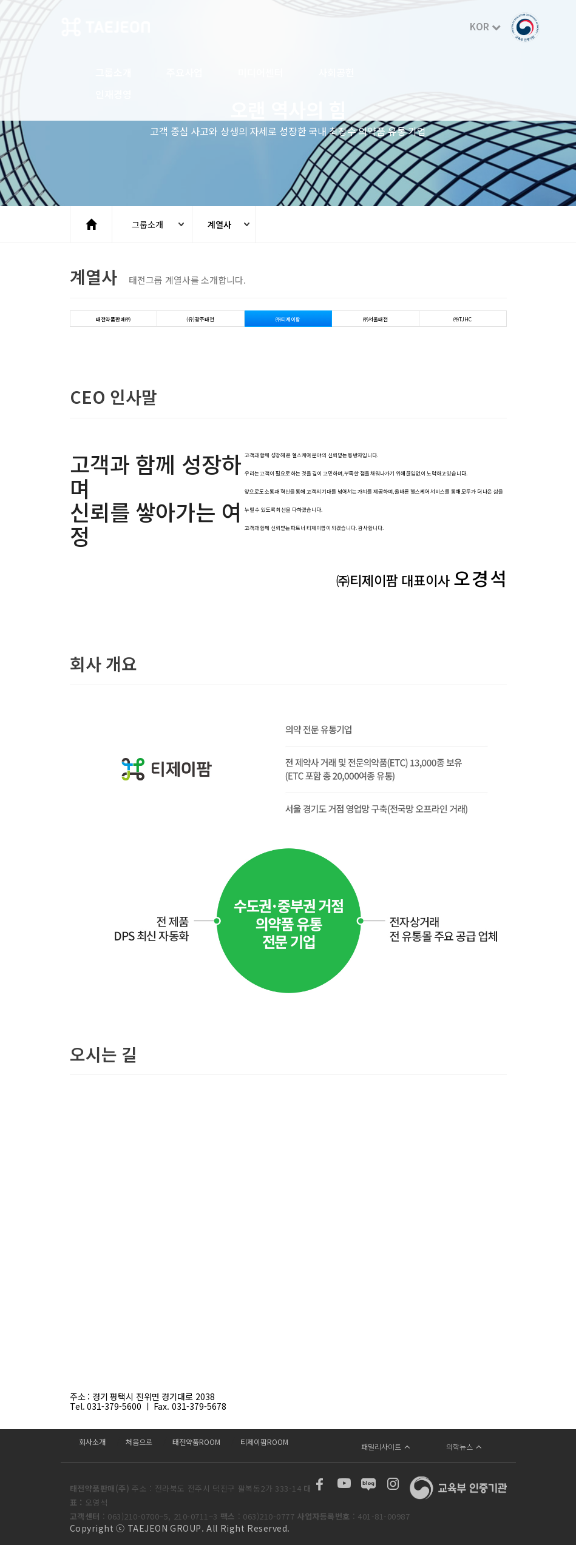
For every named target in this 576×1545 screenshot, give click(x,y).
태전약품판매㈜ (113, 319)
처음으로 (139, 1441)
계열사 (219, 224)
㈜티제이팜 (288, 319)
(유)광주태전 (200, 319)
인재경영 (113, 95)
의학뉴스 (464, 1446)
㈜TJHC (462, 319)
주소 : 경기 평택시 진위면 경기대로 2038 (142, 1396)
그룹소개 (113, 73)
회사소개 (92, 1441)
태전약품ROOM (196, 1441)
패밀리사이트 (385, 1446)
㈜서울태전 (375, 319)
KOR (485, 26)
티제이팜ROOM (264, 1441)
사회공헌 (336, 73)
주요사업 (184, 73)
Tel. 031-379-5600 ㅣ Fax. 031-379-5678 (148, 1406)
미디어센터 (261, 73)
